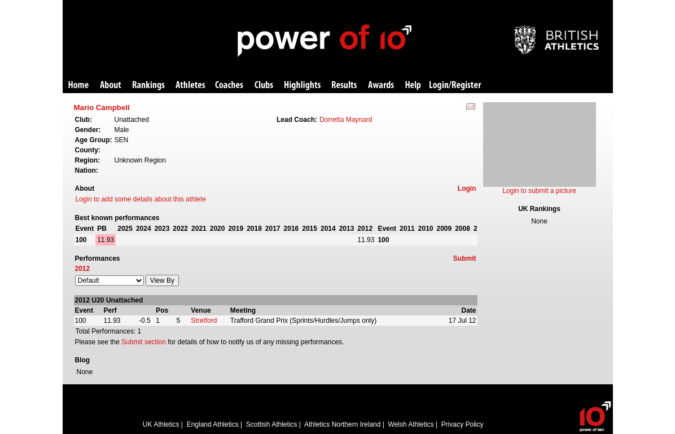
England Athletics (213, 424)
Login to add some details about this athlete (141, 199)
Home (78, 85)
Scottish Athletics (271, 424)
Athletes (190, 85)
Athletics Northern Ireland (342, 424)
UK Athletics (161, 424)
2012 (82, 269)
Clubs (264, 85)
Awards (381, 85)
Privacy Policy (462, 424)
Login (467, 188)
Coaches (229, 85)
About (110, 85)
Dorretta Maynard (345, 120)
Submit (464, 258)
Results (344, 85)
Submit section (143, 342)
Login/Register (455, 85)
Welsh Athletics (411, 424)
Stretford (204, 321)
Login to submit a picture (539, 191)
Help (413, 85)
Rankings (149, 85)
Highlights (302, 85)
